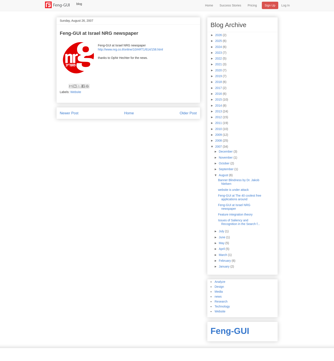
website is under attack (233, 189)
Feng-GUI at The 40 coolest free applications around (239, 197)
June (222, 237)
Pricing (252, 5)
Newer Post (69, 113)
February (225, 260)
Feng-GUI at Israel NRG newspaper (234, 206)
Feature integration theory (235, 214)
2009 (219, 134)
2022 (219, 58)
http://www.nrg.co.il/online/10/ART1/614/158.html (130, 49)
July (222, 231)
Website (75, 92)
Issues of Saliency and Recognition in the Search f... (239, 222)
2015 (219, 99)
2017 (219, 88)
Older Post (188, 113)
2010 (219, 129)
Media (219, 291)
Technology (222, 306)
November (226, 157)
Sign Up (270, 5)
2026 (219, 35)
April (222, 249)
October (224, 163)
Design (219, 286)
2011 (219, 123)
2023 (219, 52)
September (226, 169)
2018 (219, 82)
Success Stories (230, 5)
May (222, 243)
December (226, 151)
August (224, 175)
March (223, 255)
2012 (219, 117)
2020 (219, 70)
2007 (219, 146)
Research (221, 301)
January (224, 266)
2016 (219, 93)
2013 (219, 111)
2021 (219, 64)
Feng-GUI (230, 331)
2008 (219, 140)
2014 (219, 105)
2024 (219, 47)
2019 (219, 76)
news (218, 296)
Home (209, 5)
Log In (285, 5)
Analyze (220, 281)
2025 (219, 41)
